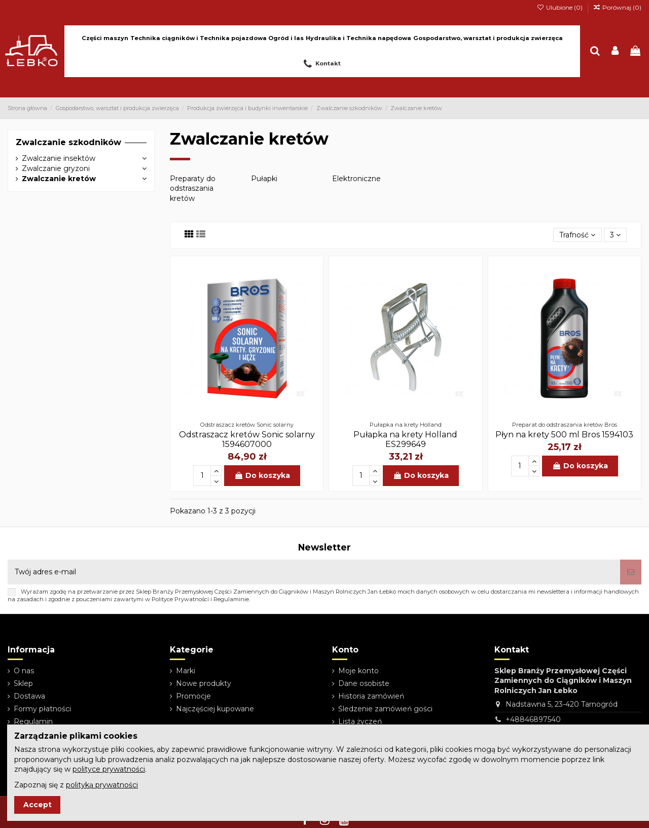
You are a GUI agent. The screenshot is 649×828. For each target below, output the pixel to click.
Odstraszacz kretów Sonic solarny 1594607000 (247, 439)
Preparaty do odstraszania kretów (192, 188)
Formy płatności (42, 708)
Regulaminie (231, 599)
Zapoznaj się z (76, 784)
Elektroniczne (356, 178)
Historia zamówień (371, 696)
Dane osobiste (363, 683)
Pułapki (264, 178)
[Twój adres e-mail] (314, 572)
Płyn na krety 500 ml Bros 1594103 (564, 434)
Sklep (23, 683)
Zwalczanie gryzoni (56, 168)
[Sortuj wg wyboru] (577, 235)
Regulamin (33, 721)
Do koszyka (262, 475)
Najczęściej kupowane (215, 708)
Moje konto (358, 670)
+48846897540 (533, 719)
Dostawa (29, 696)
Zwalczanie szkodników (68, 142)
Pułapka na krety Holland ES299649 (405, 439)
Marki (185, 670)
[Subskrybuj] (630, 572)
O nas (24, 670)
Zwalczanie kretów (59, 178)
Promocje (193, 696)
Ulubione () (560, 7)
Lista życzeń (360, 721)
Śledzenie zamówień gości (385, 708)
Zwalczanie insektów (58, 158)
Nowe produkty (203, 683)
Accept (37, 804)
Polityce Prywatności (180, 599)
